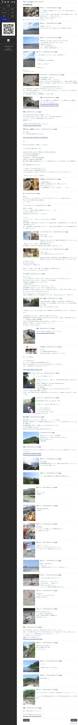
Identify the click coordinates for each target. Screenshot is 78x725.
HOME (8, 5)
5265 (63, 74)
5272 (67, 231)
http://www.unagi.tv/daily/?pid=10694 (49, 105)
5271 (49, 205)
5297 (56, 689)
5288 (56, 542)
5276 (53, 328)
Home (24, 1)
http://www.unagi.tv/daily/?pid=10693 (49, 104)
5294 (56, 642)
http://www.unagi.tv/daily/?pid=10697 (32, 453)
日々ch (4, 8)
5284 (59, 473)
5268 (55, 129)
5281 (53, 432)
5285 (56, 487)
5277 (60, 346)
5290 (59, 575)
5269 (59, 179)
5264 (56, 52)
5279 (57, 397)
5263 (59, 37)
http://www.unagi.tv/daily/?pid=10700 (32, 716)
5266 (57, 97)
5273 (67, 249)
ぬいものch (4, 12)
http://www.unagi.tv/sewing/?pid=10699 (32, 639)
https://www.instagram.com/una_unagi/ (32, 369)
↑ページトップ (73, 723)
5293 (40, 627)
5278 (57, 373)
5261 (59, 7)
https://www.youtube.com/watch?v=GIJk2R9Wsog (35, 137)
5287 (56, 524)
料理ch (12, 8)
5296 (60, 675)
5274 (43, 273)
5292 (56, 608)
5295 (60, 661)
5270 (38, 193)
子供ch (12, 12)
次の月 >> (73, 720)
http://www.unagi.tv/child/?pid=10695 (32, 125)
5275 (60, 298)
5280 (42, 417)
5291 (56, 590)
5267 (40, 111)
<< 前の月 (26, 720)
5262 (59, 23)
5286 (56, 505)
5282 (39, 447)
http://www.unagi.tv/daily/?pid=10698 (32, 455)
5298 (40, 708)
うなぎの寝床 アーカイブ (32, 1)
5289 (59, 560)
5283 (59, 458)
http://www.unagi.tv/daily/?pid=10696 (45, 333)
